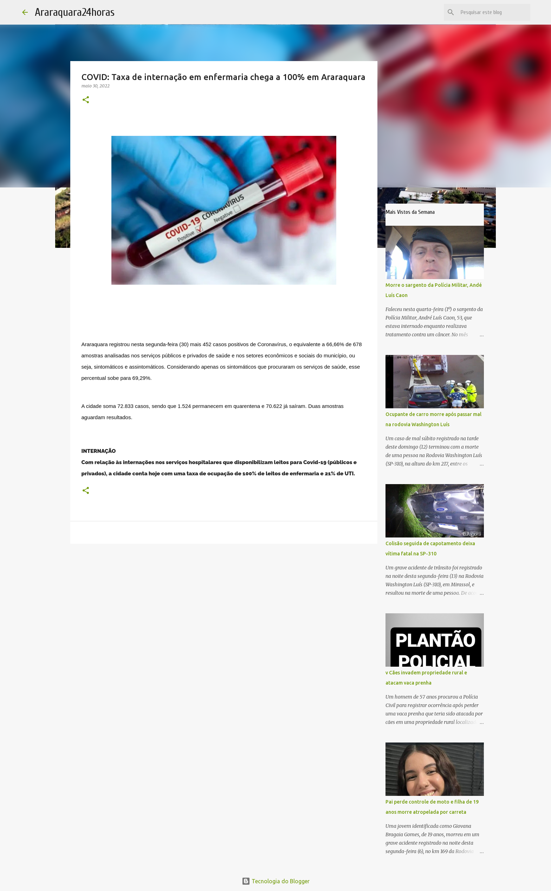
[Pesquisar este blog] (493, 12)
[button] (86, 100)
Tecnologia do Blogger (276, 881)
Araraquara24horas (75, 12)
